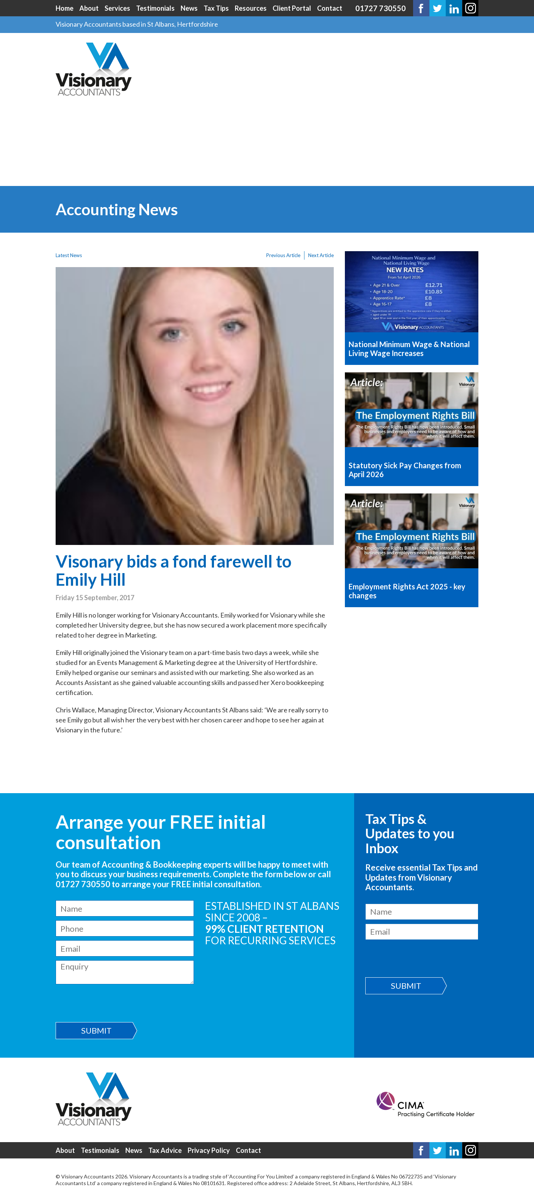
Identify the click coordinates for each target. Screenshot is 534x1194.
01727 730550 (380, 8)
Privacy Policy (209, 1150)
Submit (96, 1030)
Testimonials (155, 8)
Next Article (321, 255)
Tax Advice (165, 1150)
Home (64, 8)
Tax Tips (216, 8)
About (89, 8)
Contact (329, 8)
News (189, 8)
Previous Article (283, 255)
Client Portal (292, 8)
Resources (251, 8)
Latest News (69, 255)
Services (117, 8)
